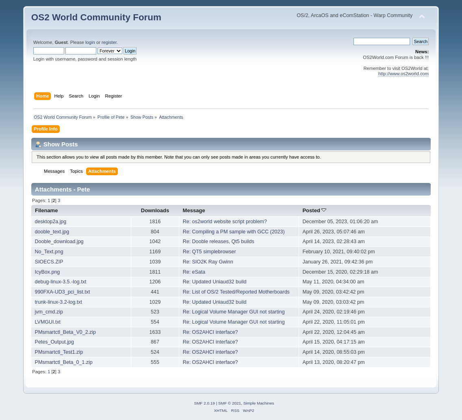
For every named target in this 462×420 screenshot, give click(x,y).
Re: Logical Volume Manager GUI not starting (234, 312)
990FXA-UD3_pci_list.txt (62, 292)
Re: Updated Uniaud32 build (215, 282)
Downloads (155, 210)
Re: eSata (194, 272)
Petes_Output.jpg (54, 342)
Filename (46, 210)
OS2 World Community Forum (96, 17)
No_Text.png (49, 252)
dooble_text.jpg (52, 232)
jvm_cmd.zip (49, 312)
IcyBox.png (47, 272)
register (109, 42)
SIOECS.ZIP (49, 262)
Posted (314, 210)
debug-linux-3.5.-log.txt (61, 282)
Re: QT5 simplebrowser (209, 252)
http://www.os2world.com (403, 73)
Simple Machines (258, 403)
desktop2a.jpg (51, 221)
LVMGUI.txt (48, 322)
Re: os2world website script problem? (225, 221)
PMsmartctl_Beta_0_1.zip (64, 362)
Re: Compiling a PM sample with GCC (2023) (234, 232)
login (90, 42)
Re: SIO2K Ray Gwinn (208, 262)
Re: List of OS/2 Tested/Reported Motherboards (236, 292)
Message (194, 210)
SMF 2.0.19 (204, 403)
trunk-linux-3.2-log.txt (58, 302)
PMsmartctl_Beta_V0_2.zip (65, 332)
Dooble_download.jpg (59, 241)
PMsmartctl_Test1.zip (59, 352)
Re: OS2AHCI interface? (210, 332)
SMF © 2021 (229, 403)
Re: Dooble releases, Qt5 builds (218, 241)
